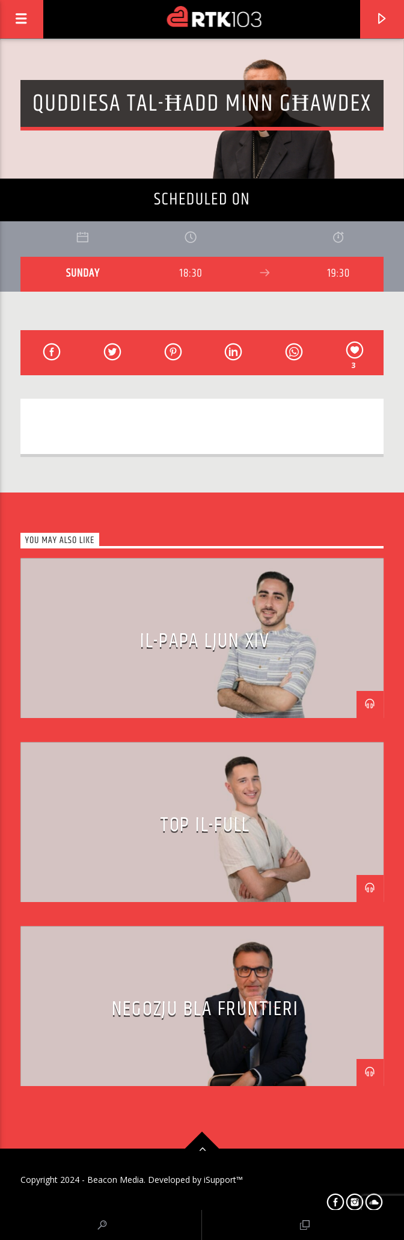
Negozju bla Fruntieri (205, 1009)
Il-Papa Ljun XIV (205, 641)
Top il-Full (205, 825)
